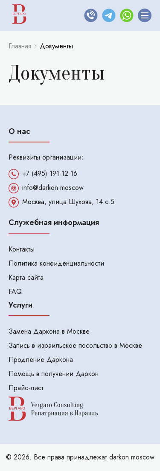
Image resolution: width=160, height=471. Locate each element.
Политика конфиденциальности (56, 263)
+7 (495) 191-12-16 (49, 173)
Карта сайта (26, 277)
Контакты (22, 249)
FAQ (15, 291)
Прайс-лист (26, 388)
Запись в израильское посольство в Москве (75, 345)
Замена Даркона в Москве (49, 331)
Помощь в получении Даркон (54, 374)
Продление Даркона (41, 359)
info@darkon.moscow (53, 188)
